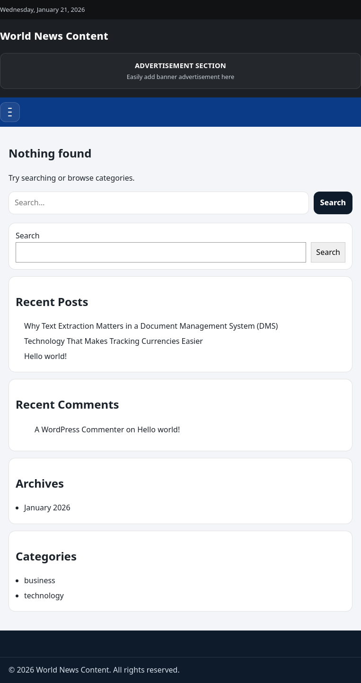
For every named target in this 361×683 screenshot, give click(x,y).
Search (333, 202)
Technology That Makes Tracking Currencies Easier (113, 341)
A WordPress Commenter (79, 429)
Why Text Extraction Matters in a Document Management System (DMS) (151, 326)
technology (44, 595)
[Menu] (10, 112)
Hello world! (45, 356)
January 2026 (47, 507)
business (39, 580)
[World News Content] (54, 37)
